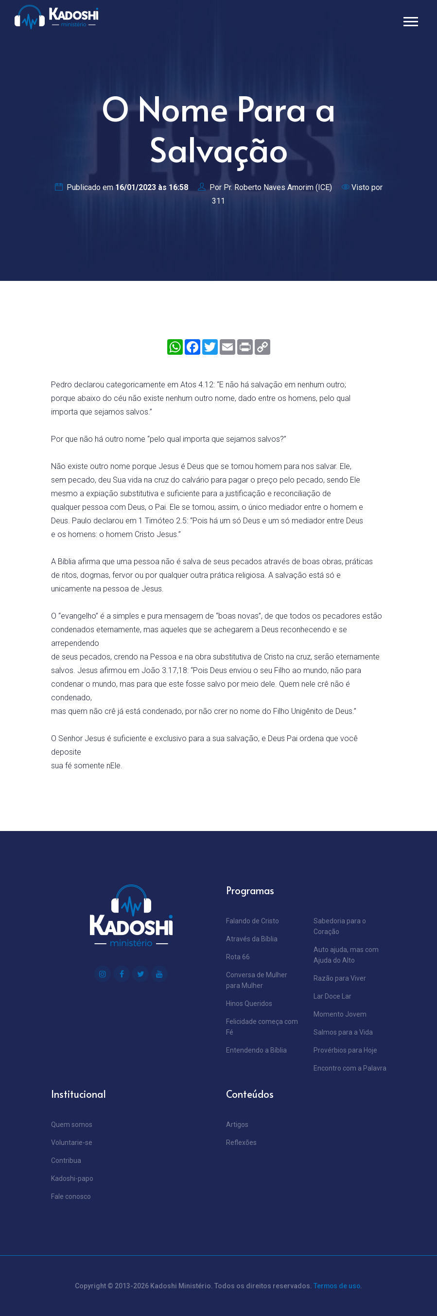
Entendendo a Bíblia (256, 1050)
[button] (410, 19)
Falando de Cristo (252, 921)
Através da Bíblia (252, 939)
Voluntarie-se (71, 1142)
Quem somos (71, 1124)
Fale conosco (71, 1196)
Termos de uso (337, 1286)
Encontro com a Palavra (350, 1068)
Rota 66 (238, 957)
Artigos (237, 1124)
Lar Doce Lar (332, 996)
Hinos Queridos (249, 1003)
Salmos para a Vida (343, 1032)
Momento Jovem (340, 1014)
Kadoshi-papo (72, 1178)
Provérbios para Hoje (345, 1050)
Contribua (66, 1160)
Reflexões (241, 1142)
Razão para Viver (340, 978)
